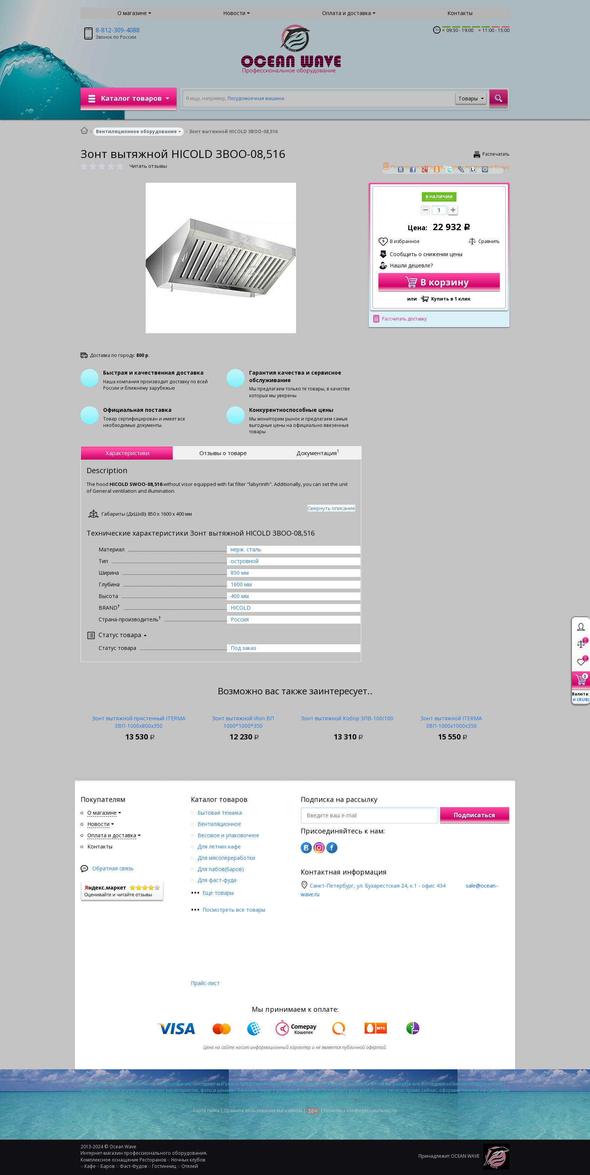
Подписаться (474, 815)
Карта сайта (206, 1110)
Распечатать (495, 154)
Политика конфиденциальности (360, 1110)
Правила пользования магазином (263, 1110)
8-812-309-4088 (118, 30)
